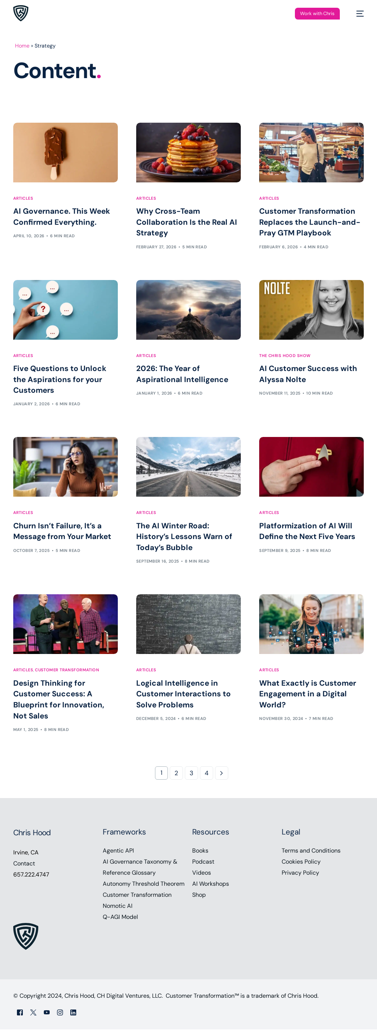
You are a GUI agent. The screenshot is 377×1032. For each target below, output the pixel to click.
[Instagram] (60, 1015)
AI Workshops (210, 886)
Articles (23, 198)
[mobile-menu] (356, 13)
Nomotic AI (118, 908)
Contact (24, 866)
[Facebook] (20, 1015)
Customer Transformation (67, 672)
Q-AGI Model (120, 919)
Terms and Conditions (311, 853)
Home (22, 45)
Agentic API (118, 853)
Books (200, 853)
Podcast (203, 864)
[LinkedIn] (73, 1015)
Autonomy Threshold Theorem (143, 886)
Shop (199, 897)
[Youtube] (46, 1015)
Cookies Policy (301, 864)
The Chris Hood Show (284, 356)
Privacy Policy (300, 875)
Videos (201, 875)
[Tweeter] (33, 1015)
